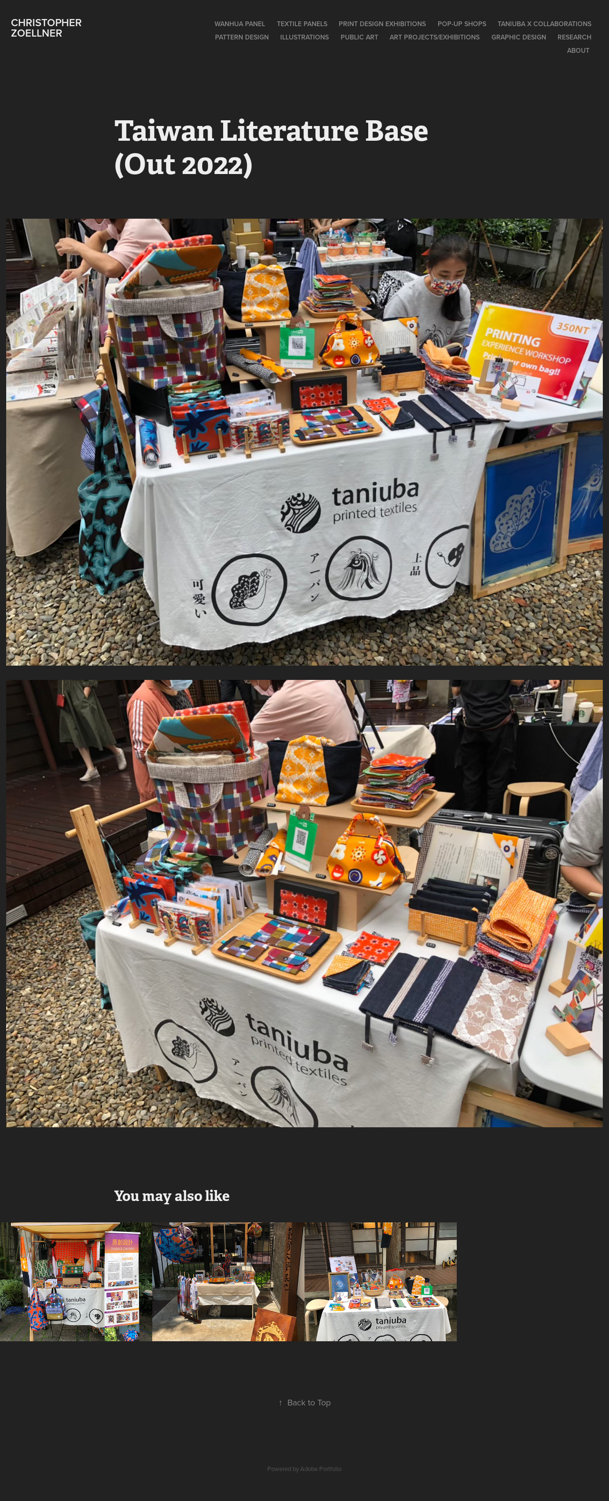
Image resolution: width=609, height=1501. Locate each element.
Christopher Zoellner (48, 27)
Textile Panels (302, 24)
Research (574, 37)
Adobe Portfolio (321, 1468)
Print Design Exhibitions (382, 24)
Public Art (359, 37)
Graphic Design (518, 37)
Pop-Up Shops (462, 24)
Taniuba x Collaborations (544, 24)
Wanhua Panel (240, 24)
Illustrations (304, 37)
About (578, 50)
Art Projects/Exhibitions (435, 37)
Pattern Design (242, 37)
